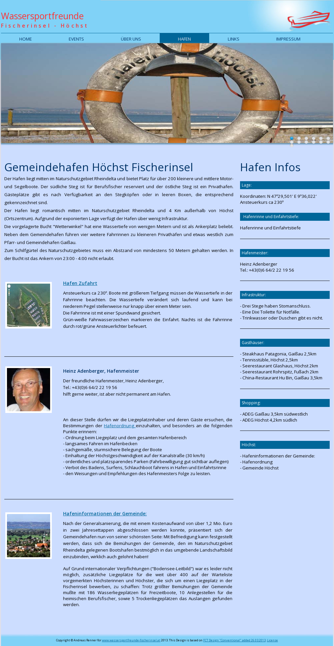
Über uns (131, 39)
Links (233, 39)
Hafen (184, 39)
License (272, 640)
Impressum (288, 39)
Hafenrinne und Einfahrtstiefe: (271, 216)
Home (25, 39)
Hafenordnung (120, 426)
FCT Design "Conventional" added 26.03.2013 (234, 640)
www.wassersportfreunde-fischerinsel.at (131, 640)
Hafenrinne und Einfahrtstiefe (270, 228)
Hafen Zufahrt (80, 283)
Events (76, 39)
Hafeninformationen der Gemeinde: (105, 513)
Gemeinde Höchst (260, 468)
